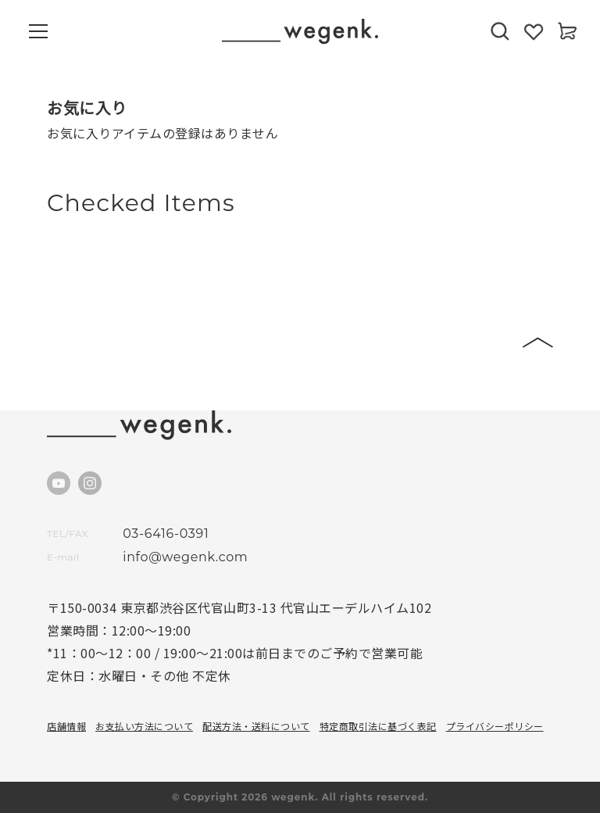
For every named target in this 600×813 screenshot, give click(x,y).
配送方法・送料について (256, 725)
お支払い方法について (144, 725)
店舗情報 (66, 725)
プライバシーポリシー (495, 725)
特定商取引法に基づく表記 (378, 725)
